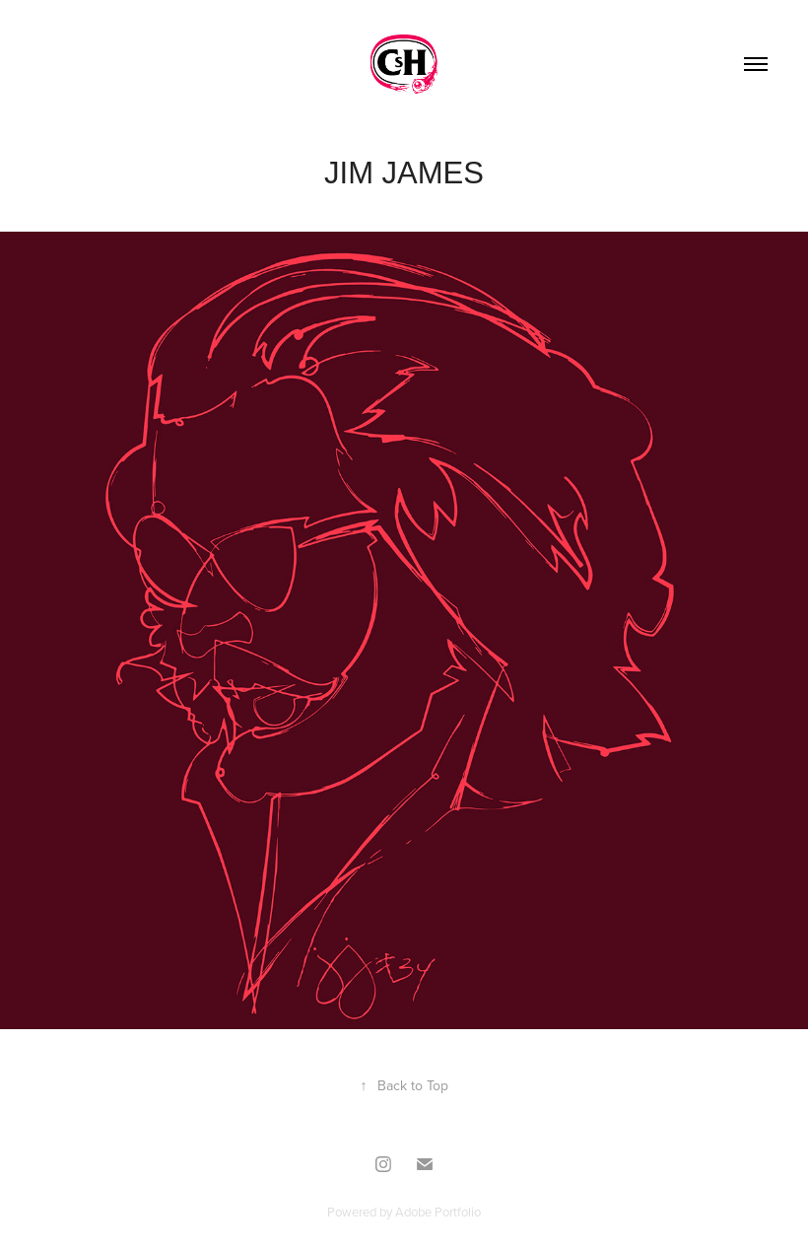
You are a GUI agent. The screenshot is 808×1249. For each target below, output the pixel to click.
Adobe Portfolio (438, 1211)
